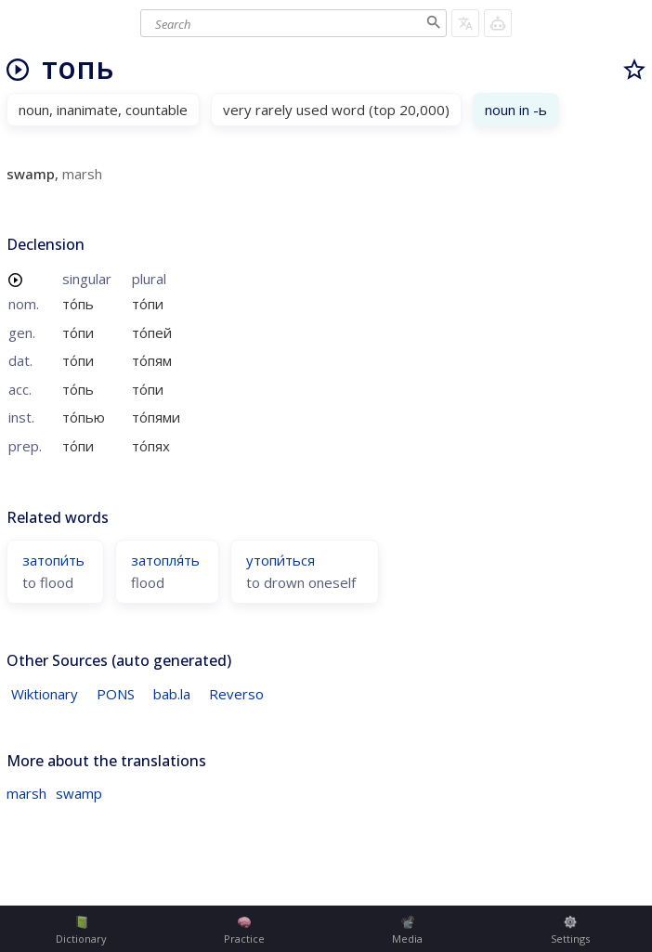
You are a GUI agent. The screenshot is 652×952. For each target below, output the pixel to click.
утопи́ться (280, 560)
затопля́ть (165, 560)
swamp (79, 793)
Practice (244, 930)
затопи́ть (53, 560)
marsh (26, 793)
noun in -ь (516, 109)
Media (407, 930)
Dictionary (81, 930)
